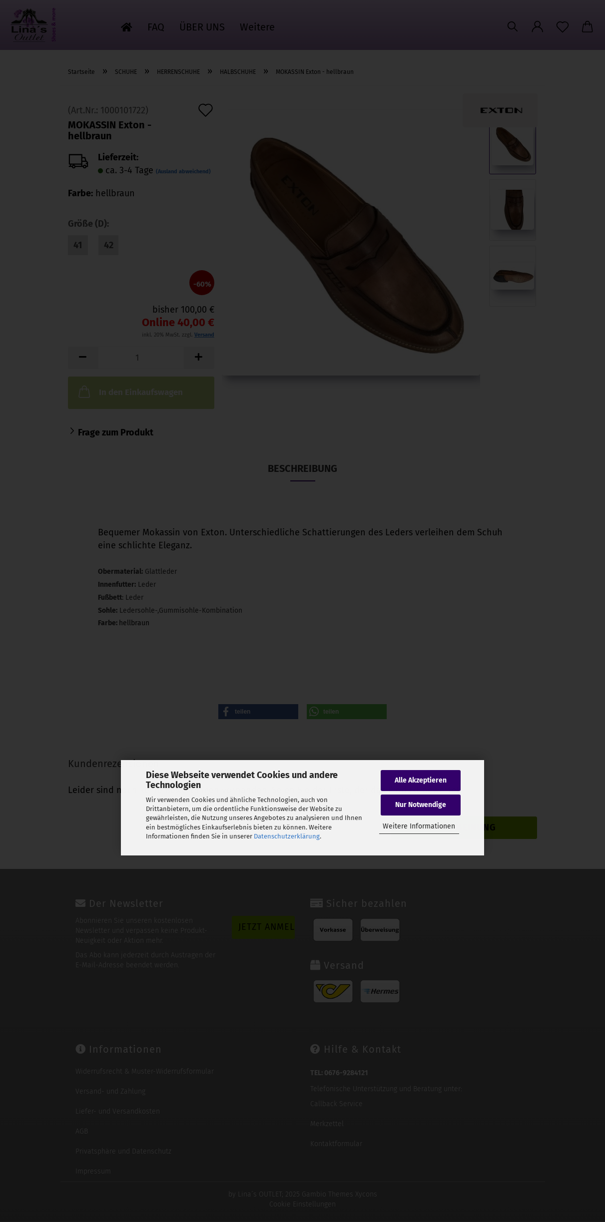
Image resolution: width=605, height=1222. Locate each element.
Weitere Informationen (419, 826)
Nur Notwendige (420, 805)
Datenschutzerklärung (287, 836)
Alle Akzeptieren (421, 780)
